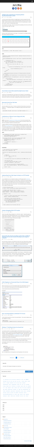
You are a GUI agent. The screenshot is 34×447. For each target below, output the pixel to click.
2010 (3, 406)
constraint (29, 381)
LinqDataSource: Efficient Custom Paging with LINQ (13, 116)
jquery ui (21, 387)
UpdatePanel (27, 394)
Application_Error (18, 379)
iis (4, 387)
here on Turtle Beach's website (17, 334)
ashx (24, 379)
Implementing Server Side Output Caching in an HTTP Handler (15, 175)
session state (4, 392)
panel (21, 389)
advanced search (7, 379)
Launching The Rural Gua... (7, 420)
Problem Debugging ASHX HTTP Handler (11, 210)
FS (29, 445)
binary (8, 381)
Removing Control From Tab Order (9, 102)
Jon (8, 17)
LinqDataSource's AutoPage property (14, 120)
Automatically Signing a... (7, 432)
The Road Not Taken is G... (7, 422)
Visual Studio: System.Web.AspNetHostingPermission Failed (15, 90)
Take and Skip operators (8, 125)
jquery (18, 387)
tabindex (16, 394)
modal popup (14, 389)
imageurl (13, 387)
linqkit (3, 389)
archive (22, 379)
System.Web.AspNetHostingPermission (8, 394)
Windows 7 (13, 328)
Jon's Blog (17, 5)
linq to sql (25, 387)
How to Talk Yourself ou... (7, 437)
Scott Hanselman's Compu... (7, 427)
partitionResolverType (25, 389)
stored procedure (21, 392)
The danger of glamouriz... (7, 430)
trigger (18, 394)
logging (6, 389)
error (24, 384)
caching (23, 381)
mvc (17, 389)
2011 (3, 408)
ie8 (3, 387)
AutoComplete (5, 381)
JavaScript (15, 387)
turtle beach (21, 394)
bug (17, 381)
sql (14, 392)
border (15, 381)
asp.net (27, 379)
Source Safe (11, 392)
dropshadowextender (5, 384)
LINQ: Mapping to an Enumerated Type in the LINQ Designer (15, 282)
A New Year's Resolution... (7, 435)
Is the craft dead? (6, 428)
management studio (10, 389)
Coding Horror (5, 419)
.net (3, 379)
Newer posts (12, 357)
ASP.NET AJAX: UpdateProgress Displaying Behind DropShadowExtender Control (13, 15)
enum (22, 384)
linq (23, 387)
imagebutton (9, 387)
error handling (27, 384)
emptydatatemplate (14, 384)
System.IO (25, 392)
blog (13, 381)
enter (20, 384)
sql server (17, 392)
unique (24, 394)
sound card (8, 392)
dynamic (10, 384)
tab (13, 394)
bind (9, 381)
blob (11, 381)
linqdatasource (29, 387)
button (19, 381)
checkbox (26, 381)
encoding (18, 384)
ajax (10, 379)
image (6, 387)
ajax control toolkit (13, 379)
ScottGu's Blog (5, 425)
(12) (31, 328)
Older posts (22, 357)
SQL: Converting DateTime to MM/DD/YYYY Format (13, 313)
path (29, 389)
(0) (31, 17)
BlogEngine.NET (20, 445)
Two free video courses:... (7, 438)
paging (19, 389)
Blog (11, 17)
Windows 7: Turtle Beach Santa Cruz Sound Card (12, 327)
